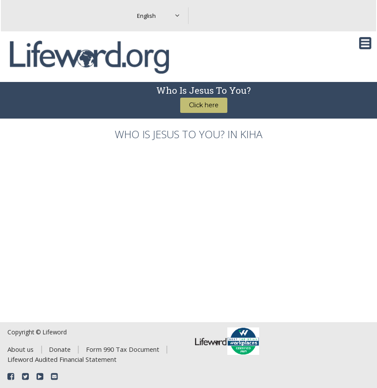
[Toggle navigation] (365, 43)
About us (20, 349)
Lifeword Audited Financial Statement (62, 359)
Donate (60, 349)
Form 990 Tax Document (122, 349)
